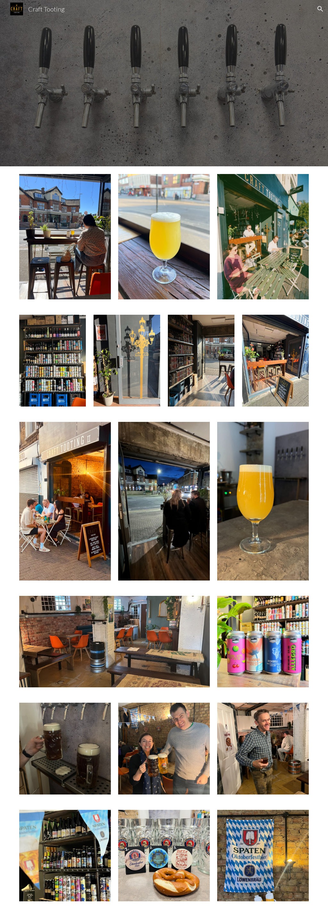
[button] (320, 9)
